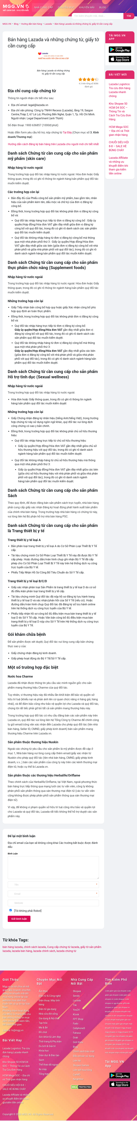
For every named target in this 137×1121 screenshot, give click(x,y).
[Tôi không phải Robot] (27, 910)
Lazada (77, 1000)
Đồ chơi (43, 1032)
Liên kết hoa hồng (82, 1070)
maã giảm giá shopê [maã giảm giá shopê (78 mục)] (120, 1024)
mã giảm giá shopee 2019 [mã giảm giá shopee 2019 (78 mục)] (115, 1044)
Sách (41, 1060)
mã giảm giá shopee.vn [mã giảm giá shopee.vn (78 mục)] (123, 1040)
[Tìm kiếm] (97, 16)
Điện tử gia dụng (47, 1009)
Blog (102, 7)
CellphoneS (79, 1028)
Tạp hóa (43, 1023)
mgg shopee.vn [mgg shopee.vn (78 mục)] (111, 1032)
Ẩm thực (43, 991)
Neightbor (78, 1079)
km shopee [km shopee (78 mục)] (118, 1016)
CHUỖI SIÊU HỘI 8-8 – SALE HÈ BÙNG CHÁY (119, 146)
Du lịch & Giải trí (47, 1046)
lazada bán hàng (22, 951)
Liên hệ (77, 1060)
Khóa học (44, 1050)
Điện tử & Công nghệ (50, 995)
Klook (76, 1014)
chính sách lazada (35, 947)
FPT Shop (78, 1019)
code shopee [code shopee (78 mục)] (119, 999)
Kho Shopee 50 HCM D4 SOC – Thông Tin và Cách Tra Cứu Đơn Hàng (120, 111)
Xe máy (43, 1069)
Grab (75, 1037)
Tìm (129, 16)
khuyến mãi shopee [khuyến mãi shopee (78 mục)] (113, 1012)
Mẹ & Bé (43, 1027)
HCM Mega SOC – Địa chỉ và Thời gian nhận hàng (119, 131)
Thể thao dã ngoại (48, 1064)
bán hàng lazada (13, 947)
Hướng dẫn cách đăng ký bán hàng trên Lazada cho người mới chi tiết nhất (53, 144)
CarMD (76, 1074)
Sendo (76, 995)
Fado (75, 1023)
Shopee (77, 991)
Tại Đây (67, 132)
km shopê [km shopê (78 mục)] (111, 1020)
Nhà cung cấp (43, 7)
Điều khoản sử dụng (83, 1056)
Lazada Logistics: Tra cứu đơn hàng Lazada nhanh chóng (16, 1052)
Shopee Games (81, 1065)
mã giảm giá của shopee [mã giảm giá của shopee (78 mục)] (115, 1036)
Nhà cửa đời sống (48, 1013)
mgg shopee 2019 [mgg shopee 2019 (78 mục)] (125, 1032)
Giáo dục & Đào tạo (49, 1055)
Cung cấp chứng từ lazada (63, 947)
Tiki (75, 1005)
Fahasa (77, 1033)
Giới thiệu (78, 1042)
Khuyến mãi (86, 7)
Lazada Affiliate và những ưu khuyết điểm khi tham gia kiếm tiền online (118, 165)
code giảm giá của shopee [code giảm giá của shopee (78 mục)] (116, 991)
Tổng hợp (44, 1074)
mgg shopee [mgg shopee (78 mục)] (126, 1028)
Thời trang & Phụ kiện (50, 1041)
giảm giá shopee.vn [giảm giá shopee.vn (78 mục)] (122, 1007)
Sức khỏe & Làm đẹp (50, 1037)
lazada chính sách (44, 951)
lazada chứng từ (66, 951)
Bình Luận (13, 853)
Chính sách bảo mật (83, 1051)
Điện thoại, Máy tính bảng (49, 1002)
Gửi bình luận (19, 918)
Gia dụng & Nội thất (49, 1018)
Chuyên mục (66, 7)
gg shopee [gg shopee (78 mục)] (118, 1003)
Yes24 (76, 1009)
